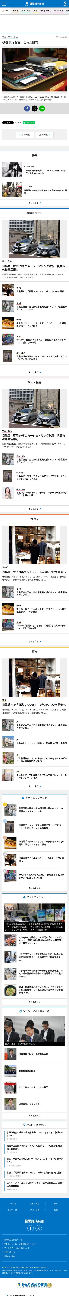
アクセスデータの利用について (16, 1248)
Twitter (38, 1228)
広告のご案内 (9, 1256)
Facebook (30, 1228)
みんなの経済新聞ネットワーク (34, 1285)
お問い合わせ (9, 1252)
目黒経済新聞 (34, 4)
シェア (18, 123)
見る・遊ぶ (25, 11)
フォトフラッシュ (10, 37)
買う (35, 11)
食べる (15, 11)
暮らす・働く (45, 11)
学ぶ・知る (58, 11)
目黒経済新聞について (13, 1240)
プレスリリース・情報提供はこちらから (20, 1244)
